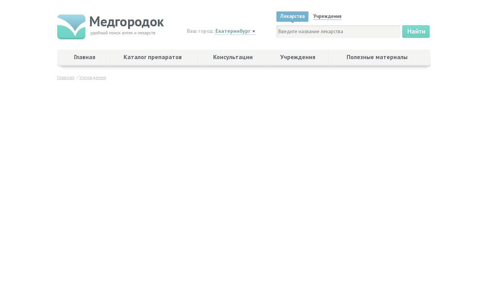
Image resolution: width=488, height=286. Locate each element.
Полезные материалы (377, 57)
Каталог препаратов (153, 57)
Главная (84, 57)
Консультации (233, 57)
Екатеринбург (232, 30)
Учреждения (297, 57)
